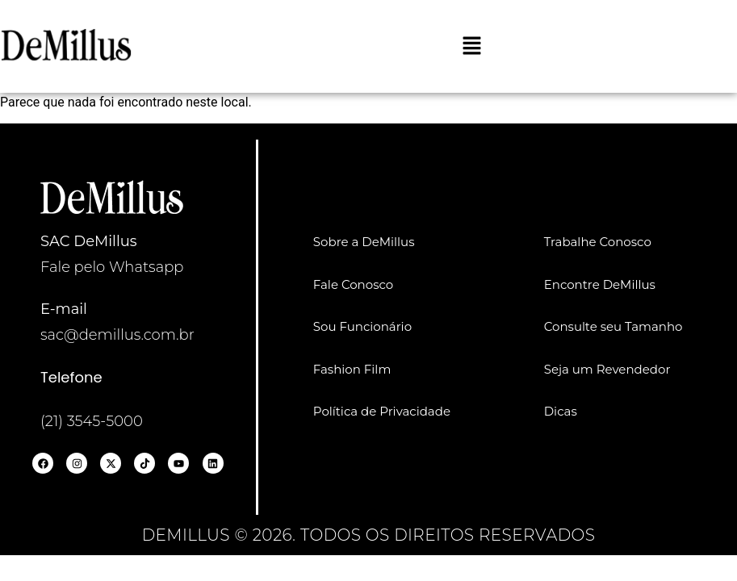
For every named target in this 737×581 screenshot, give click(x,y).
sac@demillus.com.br (117, 335)
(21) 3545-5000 (91, 421)
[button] (471, 47)
